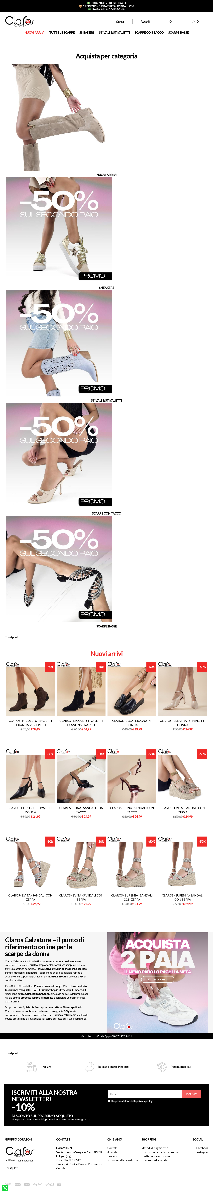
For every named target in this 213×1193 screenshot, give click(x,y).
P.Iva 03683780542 (68, 1160)
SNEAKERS (86, 32)
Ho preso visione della (131, 1101)
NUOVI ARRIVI (34, 32)
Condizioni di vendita (154, 1160)
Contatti (112, 1148)
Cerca (120, 21)
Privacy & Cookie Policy (71, 1164)
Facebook (202, 1148)
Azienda (112, 1152)
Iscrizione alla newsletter (122, 1160)
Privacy (112, 1156)
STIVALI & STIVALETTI (114, 32)
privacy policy (144, 1101)
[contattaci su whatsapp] (5, 1188)
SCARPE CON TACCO (149, 32)
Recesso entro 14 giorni (113, 1066)
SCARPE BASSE (178, 32)
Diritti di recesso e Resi (155, 1156)
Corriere (46, 1067)
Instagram (202, 1152)
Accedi (145, 21)
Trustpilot (11, 637)
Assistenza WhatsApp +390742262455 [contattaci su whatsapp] (106, 1036)
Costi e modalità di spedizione (160, 1152)
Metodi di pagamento (154, 1148)
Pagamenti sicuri (181, 1066)
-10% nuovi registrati (106, 2)
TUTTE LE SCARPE (62, 32)
